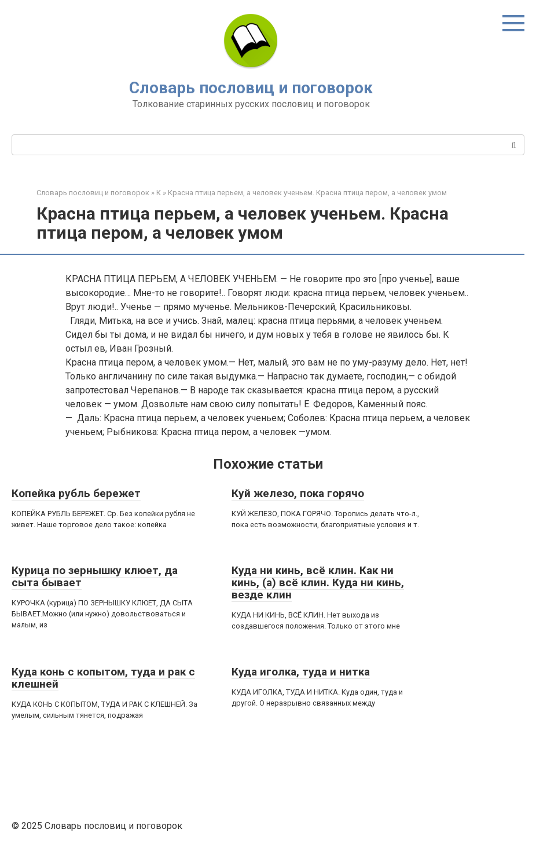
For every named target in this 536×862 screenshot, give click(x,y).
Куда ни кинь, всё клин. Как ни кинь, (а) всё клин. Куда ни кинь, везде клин (318, 582)
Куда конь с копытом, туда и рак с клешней (103, 678)
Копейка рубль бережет (76, 493)
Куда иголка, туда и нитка (301, 671)
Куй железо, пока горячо (298, 493)
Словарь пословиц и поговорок (251, 87)
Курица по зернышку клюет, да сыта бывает (95, 576)
